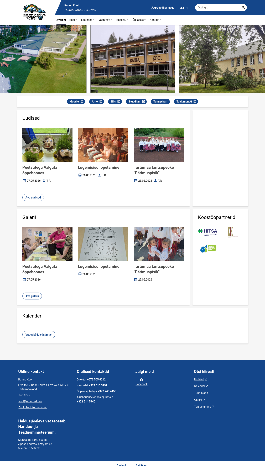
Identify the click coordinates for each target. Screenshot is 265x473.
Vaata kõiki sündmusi (38, 334)
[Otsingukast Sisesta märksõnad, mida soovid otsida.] (221, 7)
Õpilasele (139, 20)
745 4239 (24, 395)
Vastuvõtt (105, 20)
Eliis (116, 102)
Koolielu (122, 20)
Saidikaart (142, 465)
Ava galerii (32, 296)
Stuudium (137, 102)
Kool (73, 20)
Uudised (199, 379)
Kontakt (156, 20)
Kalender (199, 386)
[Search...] (243, 7)
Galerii (198, 399)
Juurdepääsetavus (162, 7)
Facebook (142, 382)
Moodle (77, 102)
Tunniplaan (160, 101)
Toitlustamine (202, 406)
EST (184, 8)
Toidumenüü (187, 102)
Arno (98, 102)
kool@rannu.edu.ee (30, 401)
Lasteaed (88, 20)
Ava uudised (33, 197)
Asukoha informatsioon (33, 407)
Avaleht (61, 20)
